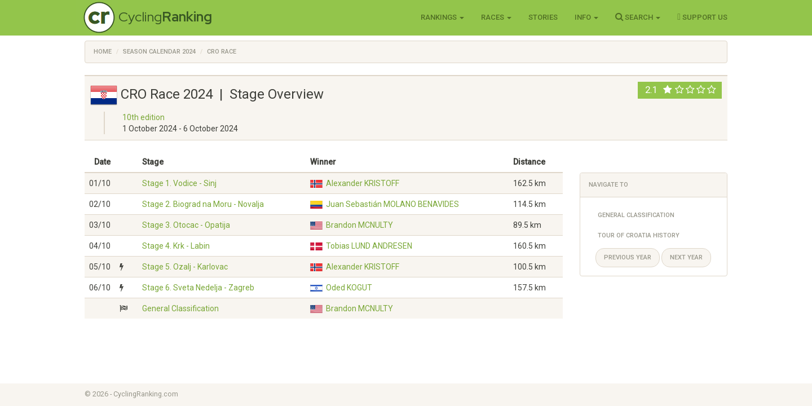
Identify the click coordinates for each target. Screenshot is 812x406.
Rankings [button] (442, 17)
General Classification (180, 308)
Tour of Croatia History (638, 235)
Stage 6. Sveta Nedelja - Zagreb (198, 287)
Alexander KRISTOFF (362, 183)
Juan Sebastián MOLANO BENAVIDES (392, 204)
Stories (543, 17)
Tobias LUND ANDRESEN (369, 245)
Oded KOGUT (349, 287)
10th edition (143, 117)
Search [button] (637, 16)
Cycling (165, 16)
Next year (686, 257)
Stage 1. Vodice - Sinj (179, 183)
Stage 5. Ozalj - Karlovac (185, 266)
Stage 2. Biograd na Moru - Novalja (203, 204)
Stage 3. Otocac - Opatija (186, 225)
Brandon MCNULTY (359, 225)
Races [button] (496, 17)
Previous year (627, 257)
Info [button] (586, 17)
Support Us (702, 16)
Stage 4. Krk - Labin (176, 245)
